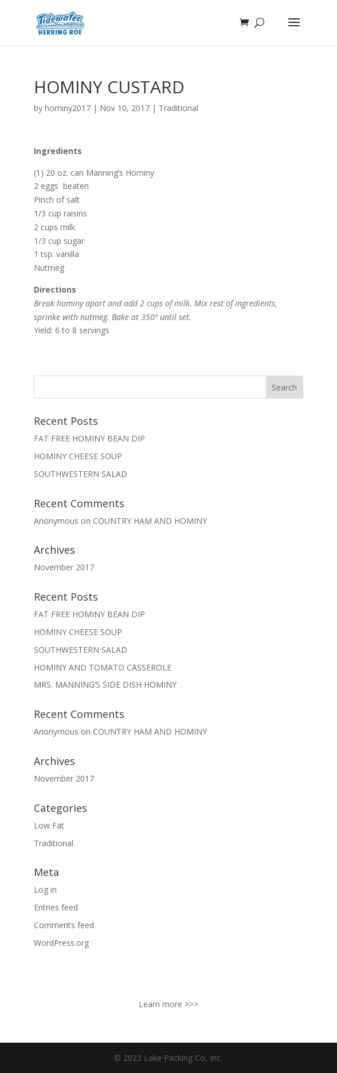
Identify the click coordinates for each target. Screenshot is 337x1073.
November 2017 (64, 567)
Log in (45, 889)
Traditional (178, 107)
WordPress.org (61, 942)
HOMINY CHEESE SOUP (78, 456)
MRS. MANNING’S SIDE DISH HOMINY (105, 684)
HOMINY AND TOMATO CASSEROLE (102, 667)
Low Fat (49, 825)
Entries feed (56, 907)
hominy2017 (68, 107)
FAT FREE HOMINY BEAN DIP (89, 438)
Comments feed (64, 925)
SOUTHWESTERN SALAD (80, 473)
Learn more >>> (168, 1004)
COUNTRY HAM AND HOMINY (150, 520)
